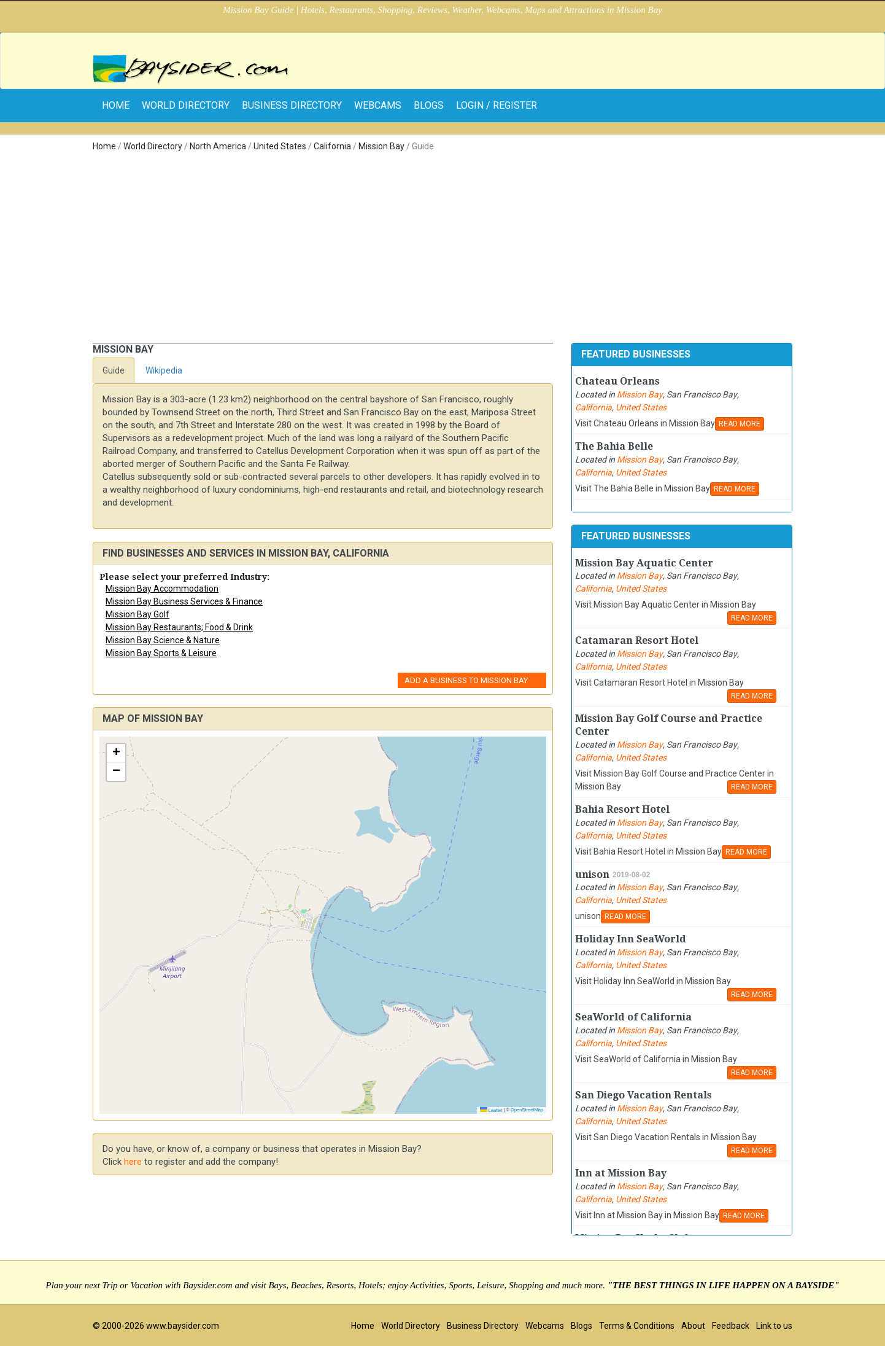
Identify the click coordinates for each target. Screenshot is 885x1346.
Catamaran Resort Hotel (636, 640)
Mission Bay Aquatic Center (644, 563)
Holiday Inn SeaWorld (630, 939)
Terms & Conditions (636, 1326)
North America (218, 146)
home (115, 105)
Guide (113, 370)
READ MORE (739, 424)
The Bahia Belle (614, 446)
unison (592, 874)
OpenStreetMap (527, 1110)
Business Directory (292, 105)
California (332, 146)
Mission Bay (381, 146)
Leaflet (491, 1110)
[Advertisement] (442, 251)
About (693, 1326)
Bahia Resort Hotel (622, 809)
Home (104, 146)
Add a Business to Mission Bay (466, 680)
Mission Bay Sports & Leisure (161, 653)
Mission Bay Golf (137, 614)
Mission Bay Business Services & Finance (184, 601)
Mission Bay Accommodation (162, 588)
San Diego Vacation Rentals (643, 1095)
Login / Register (496, 105)
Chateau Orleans (617, 381)
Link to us (774, 1326)
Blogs (429, 105)
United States (279, 146)
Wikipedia (163, 370)
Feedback (730, 1326)
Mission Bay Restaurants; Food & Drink (179, 627)
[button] (116, 753)
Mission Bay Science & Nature (163, 640)
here (133, 1161)
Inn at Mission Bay (621, 1173)
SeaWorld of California (633, 1017)
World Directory (186, 105)
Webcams (377, 105)
